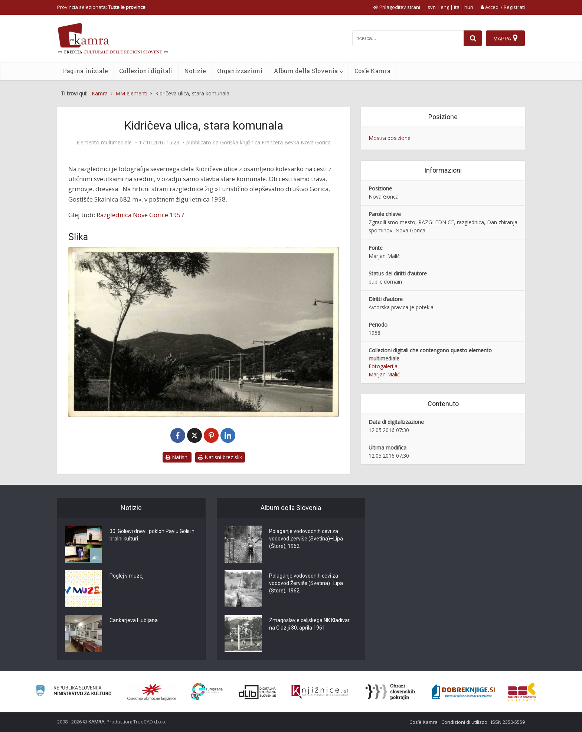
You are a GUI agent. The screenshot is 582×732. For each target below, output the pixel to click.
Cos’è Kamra (372, 71)
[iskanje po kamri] (408, 38)
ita (457, 7)
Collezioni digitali (146, 71)
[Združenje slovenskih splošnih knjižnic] (320, 691)
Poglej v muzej (126, 576)
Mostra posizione (390, 137)
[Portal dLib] (257, 692)
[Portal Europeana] (207, 691)
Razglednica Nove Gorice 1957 (140, 214)
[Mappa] (505, 38)
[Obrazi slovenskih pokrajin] (390, 692)
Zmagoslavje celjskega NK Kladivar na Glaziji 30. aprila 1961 (309, 624)
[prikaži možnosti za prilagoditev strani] (396, 7)
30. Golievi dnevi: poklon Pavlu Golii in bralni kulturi (151, 535)
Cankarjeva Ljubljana (133, 620)
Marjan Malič (384, 374)
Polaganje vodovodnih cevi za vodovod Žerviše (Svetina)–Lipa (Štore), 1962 (306, 538)
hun (468, 7)
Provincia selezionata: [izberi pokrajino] (101, 7)
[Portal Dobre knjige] (463, 691)
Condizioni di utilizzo (464, 722)
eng (445, 7)
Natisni (177, 457)
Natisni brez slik (220, 457)
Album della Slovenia (306, 71)
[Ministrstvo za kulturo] (73, 692)
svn (432, 7)
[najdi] (473, 38)
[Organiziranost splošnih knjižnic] (152, 692)
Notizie (195, 71)
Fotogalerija (383, 366)
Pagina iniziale (85, 71)
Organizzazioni (239, 71)
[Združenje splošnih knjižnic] (522, 692)
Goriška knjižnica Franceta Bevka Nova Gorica (275, 142)
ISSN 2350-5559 (508, 722)
